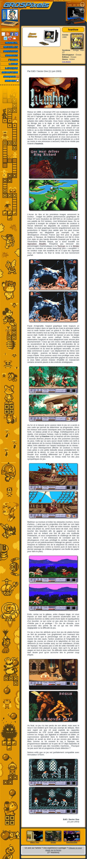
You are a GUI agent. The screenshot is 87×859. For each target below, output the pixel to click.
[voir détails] (66, 61)
